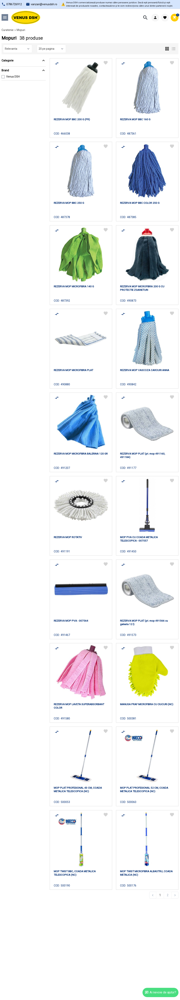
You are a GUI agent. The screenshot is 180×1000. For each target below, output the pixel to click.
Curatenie (8, 30)
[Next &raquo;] (174, 895)
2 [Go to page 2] (168, 895)
